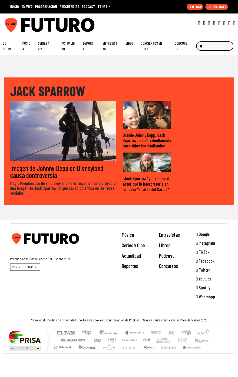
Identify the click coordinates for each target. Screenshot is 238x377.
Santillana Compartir (134, 333)
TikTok (202, 252)
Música (26, 46)
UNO (98, 340)
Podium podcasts (63, 346)
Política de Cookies (91, 320)
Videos (129, 46)
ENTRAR (195, 7)
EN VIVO (27, 6)
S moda (147, 353)
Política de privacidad (61, 320)
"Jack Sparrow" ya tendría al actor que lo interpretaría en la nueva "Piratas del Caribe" (146, 184)
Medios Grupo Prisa (24, 348)
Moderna (86, 353)
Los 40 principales (88, 333)
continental (146, 340)
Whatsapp (205, 296)
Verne (173, 340)
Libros (164, 245)
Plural (107, 353)
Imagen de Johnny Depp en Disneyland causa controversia (56, 171)
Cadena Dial (187, 340)
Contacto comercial (25, 267)
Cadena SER (156, 333)
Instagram (205, 243)
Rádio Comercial (210, 353)
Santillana (110, 333)
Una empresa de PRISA (24, 337)
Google (203, 234)
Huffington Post (72, 340)
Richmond (63, 353)
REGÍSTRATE (217, 7)
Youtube (204, 278)
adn (186, 333)
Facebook (205, 261)
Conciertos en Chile (151, 46)
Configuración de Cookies (123, 320)
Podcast (166, 256)
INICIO (14, 6)
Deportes (88, 46)
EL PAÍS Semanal (159, 340)
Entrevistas (109, 46)
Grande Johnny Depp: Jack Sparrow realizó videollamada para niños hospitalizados (147, 141)
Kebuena (203, 340)
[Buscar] (214, 46)
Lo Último (8, 46)
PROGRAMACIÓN (46, 6)
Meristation (189, 353)
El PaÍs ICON (128, 353)
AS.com (170, 333)
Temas (102, 6)
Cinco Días (129, 340)
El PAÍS (66, 333)
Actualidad (68, 46)
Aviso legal (38, 320)
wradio (111, 340)
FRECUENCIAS (69, 6)
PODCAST (88, 6)
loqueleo (166, 353)
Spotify (203, 287)
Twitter (203, 270)
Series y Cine (44, 46)
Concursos (181, 46)
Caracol (203, 333)
